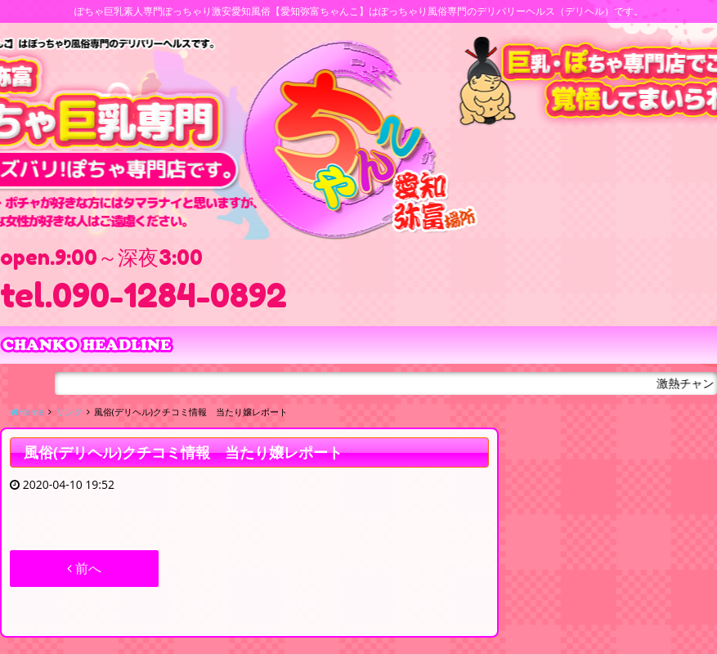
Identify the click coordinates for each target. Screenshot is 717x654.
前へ (84, 568)
